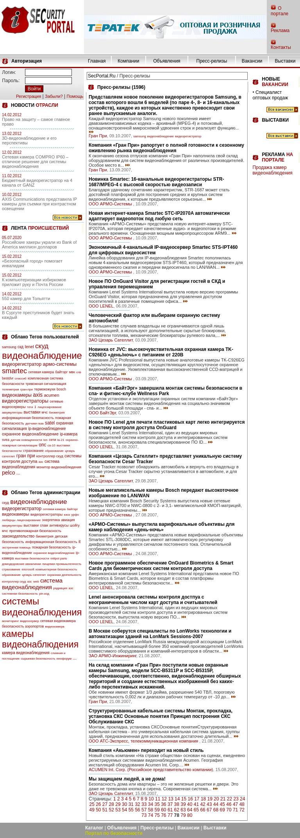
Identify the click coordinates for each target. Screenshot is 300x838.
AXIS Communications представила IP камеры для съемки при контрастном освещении (39, 204)
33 (143, 804)
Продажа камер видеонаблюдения (272, 170)
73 (143, 815)
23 (235, 799)
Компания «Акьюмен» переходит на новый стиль (146, 750)
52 (111, 810)
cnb (78, 372)
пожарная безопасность (51, 547)
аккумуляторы (12, 412)
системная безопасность (20, 593)
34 (150, 804)
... (18, 473)
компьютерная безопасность (56, 569)
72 (242, 810)
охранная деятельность (64, 575)
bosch (61, 389)
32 (137, 804)
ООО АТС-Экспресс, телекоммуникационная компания (144, 741)
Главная (97, 61)
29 (117, 804)
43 (209, 804)
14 (177, 799)
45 (222, 804)
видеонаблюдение (42, 355)
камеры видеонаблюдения (40, 639)
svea (5, 440)
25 (91, 804)
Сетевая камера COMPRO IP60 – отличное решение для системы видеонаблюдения (35, 162)
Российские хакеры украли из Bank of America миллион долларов (39, 244)
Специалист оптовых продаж (270, 95)
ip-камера (68, 434)
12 (164, 799)
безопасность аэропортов (23, 626)
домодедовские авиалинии (21, 564)
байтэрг (61, 372)
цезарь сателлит (34, 575)
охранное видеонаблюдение (30, 434)
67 (209, 810)
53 (117, 810)
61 (170, 810)
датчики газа (34, 423)
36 (163, 804)
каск (67, 514)
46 (228, 804)
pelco (8, 472)
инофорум (64, 658)
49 (91, 810)
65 (196, 810)
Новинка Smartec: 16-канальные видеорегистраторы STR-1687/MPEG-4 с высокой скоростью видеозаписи (156, 181)
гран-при (26, 389)
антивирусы (58, 525)
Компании (128, 61)
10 (151, 799)
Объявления (166, 61)
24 (242, 799)
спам (44, 525)
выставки (31, 412)
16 (190, 799)
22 (229, 799)
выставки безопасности (32, 558)
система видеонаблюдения (32, 583)
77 (170, 815)
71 (235, 810)
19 (209, 799)
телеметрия (10, 389)
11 (157, 799)
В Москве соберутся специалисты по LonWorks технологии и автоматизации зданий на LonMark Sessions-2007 (160, 633)
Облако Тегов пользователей (45, 337)
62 (176, 810)
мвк (72, 372)
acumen (51, 395)
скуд (41, 346)
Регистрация (28, 96)
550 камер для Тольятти (26, 298)
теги (30, 407)
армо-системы (60, 364)
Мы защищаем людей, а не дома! (127, 779)
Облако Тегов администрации (45, 492)
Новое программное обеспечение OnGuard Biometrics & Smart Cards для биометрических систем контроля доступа (161, 565)
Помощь (74, 96)
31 (131, 804)
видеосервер (29, 621)
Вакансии (252, 61)
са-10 (51, 445)
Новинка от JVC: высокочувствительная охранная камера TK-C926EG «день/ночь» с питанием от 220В (161, 352)
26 (98, 804)
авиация (68, 520)
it (79, 541)
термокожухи (44, 389)
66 (202, 810)
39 (183, 804)
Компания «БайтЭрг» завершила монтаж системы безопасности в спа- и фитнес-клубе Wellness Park (165, 390)
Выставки (285, 61)
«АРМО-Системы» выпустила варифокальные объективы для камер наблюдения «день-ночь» (161, 527)
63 (183, 810)
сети (52, 440)
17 (196, 799)
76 (163, 815)
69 (222, 810)
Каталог (94, 828)
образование (54, 451)
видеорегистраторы (25, 401)
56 (137, 810)
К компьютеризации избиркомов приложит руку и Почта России (34, 282)
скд (20, 347)
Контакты (281, 47)
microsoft (27, 569)
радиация (60, 588)
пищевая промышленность (61, 564)
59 (156, 810)
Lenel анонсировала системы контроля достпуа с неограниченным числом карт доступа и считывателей (153, 599)
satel (50, 423)
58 (150, 810)
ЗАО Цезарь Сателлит (111, 340)
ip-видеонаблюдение (47, 428)
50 (98, 810)
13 (170, 799)
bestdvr (8, 378)
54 (124, 810)
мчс (45, 412)
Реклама (280, 30)
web (36, 581)
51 (104, 810)
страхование (33, 451)
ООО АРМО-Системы (111, 203)
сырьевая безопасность (38, 658)
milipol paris (58, 558)
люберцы (8, 520)
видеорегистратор (21, 364)
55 (131, 810)
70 (228, 810)
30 (124, 804)
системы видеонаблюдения (42, 606)
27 (104, 804)
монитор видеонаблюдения (59, 467)
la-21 (60, 440)
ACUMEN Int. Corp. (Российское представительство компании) (151, 769)
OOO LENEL (101, 306)
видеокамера (54, 626)
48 (242, 804)
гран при (25, 456)
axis (38, 395)
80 (189, 815)
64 (189, 810)
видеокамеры (17, 395)
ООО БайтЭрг (102, 412)
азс (41, 462)
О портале (279, 10)
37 (170, 804)
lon (45, 440)
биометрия (56, 412)
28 (111, 804)
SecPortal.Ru (102, 76)
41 (196, 804)
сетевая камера (41, 372)
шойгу (75, 525)
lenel (29, 346)
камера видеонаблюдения (26, 653)
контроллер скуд (49, 456)
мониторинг (10, 621)
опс (42, 445)
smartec (14, 371)
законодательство (18, 536)
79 (183, 815)
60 (163, 810)
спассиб (21, 378)
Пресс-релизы (211, 61)
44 (215, 804)
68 (215, 810)
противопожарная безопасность (35, 531)
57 (143, 810)
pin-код (44, 593)
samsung (9, 347)
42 (202, 804)
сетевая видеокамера (58, 621)
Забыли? (54, 96)
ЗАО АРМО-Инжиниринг (112, 655)
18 (203, 799)
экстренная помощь (16, 547)
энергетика (51, 520)
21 (222, 799)
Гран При (98, 135)
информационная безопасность (28, 418)
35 (156, 804)
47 (235, 804)
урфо (75, 514)
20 (216, 799)
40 (189, 804)
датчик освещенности (26, 440)
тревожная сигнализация (45, 384)
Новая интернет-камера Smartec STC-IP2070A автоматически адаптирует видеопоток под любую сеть (159, 215)
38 (176, 804)
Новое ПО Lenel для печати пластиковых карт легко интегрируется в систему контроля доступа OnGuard (167, 424)
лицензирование (49, 407)
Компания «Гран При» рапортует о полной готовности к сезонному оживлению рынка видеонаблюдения (166, 147)
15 (183, 799)
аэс (70, 588)
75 (156, 815)
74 (150, 815)
